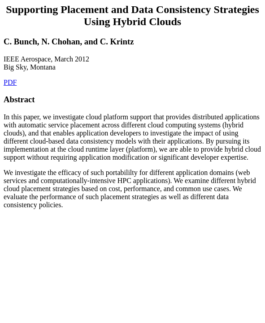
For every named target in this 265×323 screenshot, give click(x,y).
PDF (10, 82)
